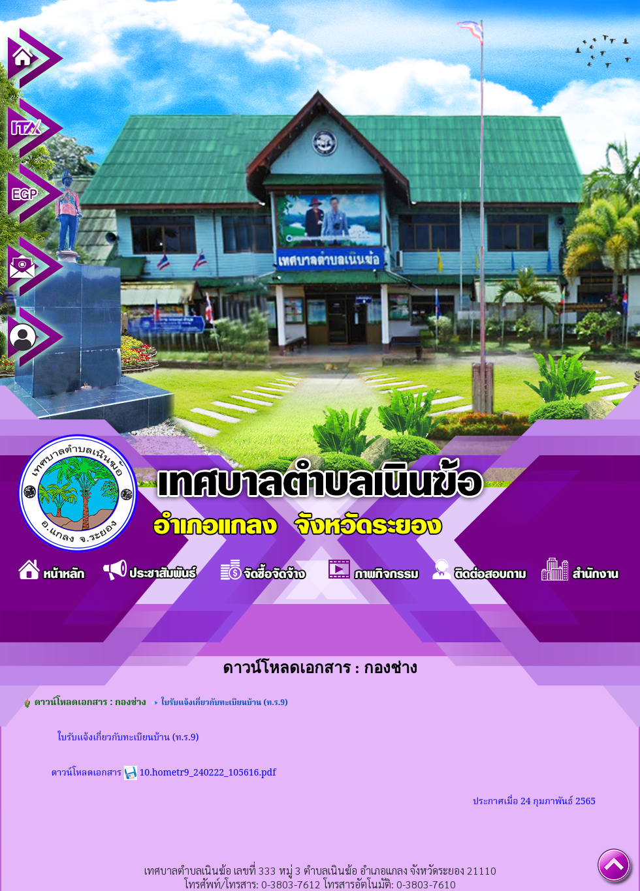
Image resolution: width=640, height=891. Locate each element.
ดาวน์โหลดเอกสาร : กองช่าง (90, 702)
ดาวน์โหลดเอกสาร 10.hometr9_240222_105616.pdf (164, 773)
